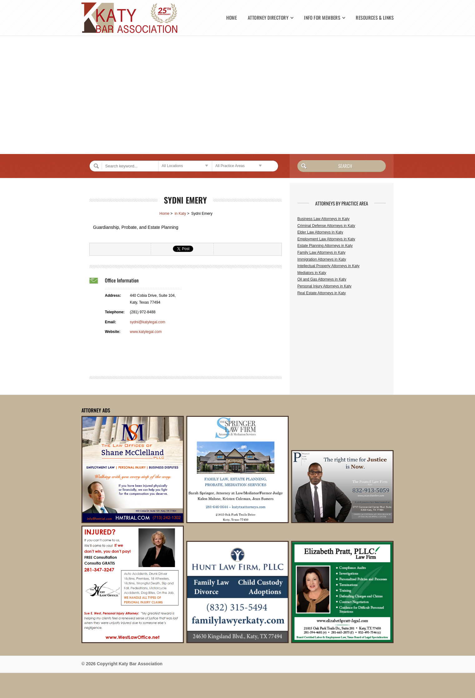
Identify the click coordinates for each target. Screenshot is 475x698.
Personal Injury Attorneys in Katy (324, 286)
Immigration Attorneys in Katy (321, 259)
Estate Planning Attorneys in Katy (325, 245)
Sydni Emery (185, 200)
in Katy (180, 213)
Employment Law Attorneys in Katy (326, 239)
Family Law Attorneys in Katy (321, 252)
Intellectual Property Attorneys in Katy (328, 266)
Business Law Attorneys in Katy (323, 219)
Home (231, 17)
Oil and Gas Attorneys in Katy (321, 279)
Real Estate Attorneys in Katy (321, 293)
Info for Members (322, 17)
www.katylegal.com (146, 332)
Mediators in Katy (311, 273)
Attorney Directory (268, 17)
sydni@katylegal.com (147, 322)
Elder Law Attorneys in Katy (320, 232)
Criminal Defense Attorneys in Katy (326, 226)
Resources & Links (375, 17)
